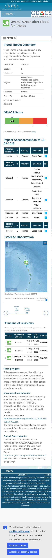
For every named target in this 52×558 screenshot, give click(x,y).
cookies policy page (19, 531)
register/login (36, 1)
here (34, 132)
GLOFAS (43, 343)
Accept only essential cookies (23, 552)
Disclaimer (22, 475)
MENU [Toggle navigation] (7, 14)
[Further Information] (46, 156)
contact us (25, 1)
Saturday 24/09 (16, 308)
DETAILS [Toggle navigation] (9, 38)
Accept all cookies (17, 545)
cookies (47, 475)
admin (45, 1)
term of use (15, 1)
